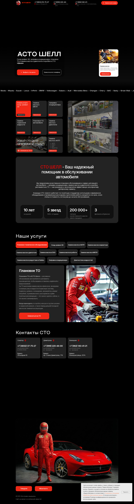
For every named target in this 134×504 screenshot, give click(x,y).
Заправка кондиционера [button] (55, 104)
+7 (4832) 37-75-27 (26, 346)
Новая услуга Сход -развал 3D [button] (22, 105)
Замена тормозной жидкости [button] (21, 123)
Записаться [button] (21, 132)
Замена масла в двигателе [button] (53, 123)
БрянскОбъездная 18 (22, 354)
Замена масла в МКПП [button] (36, 105)
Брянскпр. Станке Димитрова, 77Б (53, 354)
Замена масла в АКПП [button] (54, 140)
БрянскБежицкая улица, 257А (77, 354)
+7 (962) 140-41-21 (78, 346)
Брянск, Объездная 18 (41, 4)
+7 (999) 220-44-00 (53, 346)
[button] (105, 74)
